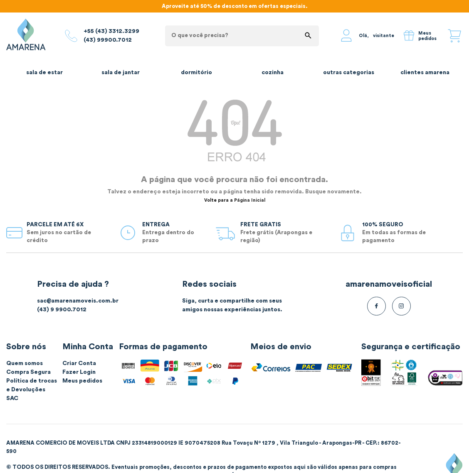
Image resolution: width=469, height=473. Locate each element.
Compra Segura (28, 372)
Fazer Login (79, 372)
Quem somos (24, 363)
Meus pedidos (82, 381)
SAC (12, 398)
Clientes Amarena (424, 72)
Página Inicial (249, 200)
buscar (308, 35)
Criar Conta (79, 363)
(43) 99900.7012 (108, 40)
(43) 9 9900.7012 (61, 310)
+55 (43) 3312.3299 (111, 31)
